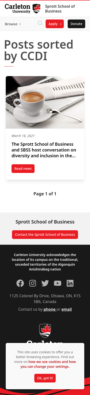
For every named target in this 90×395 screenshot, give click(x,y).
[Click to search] (40, 24)
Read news (24, 169)
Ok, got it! (45, 378)
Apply (53, 23)
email (66, 309)
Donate (76, 23)
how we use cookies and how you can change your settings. (48, 364)
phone (50, 309)
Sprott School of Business (60, 8)
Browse (11, 23)
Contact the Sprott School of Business (45, 234)
